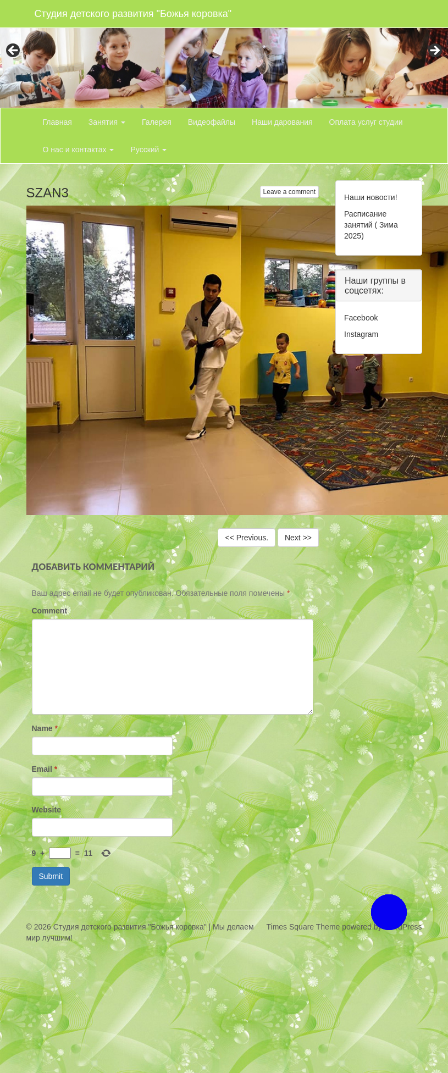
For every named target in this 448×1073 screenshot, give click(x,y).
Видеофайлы (211, 122)
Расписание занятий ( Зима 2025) (371, 224)
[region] (224, 54)
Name (45, 728)
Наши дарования (282, 122)
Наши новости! (370, 197)
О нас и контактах (78, 149)
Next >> (298, 537)
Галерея (157, 122)
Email (45, 769)
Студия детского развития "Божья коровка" (133, 13)
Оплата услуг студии (366, 122)
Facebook (361, 317)
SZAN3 (47, 192)
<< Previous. (246, 537)
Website (46, 809)
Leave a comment (289, 192)
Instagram (361, 334)
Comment (50, 610)
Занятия (107, 122)
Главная (57, 122)
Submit (51, 876)
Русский (148, 149)
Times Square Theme (303, 926)
